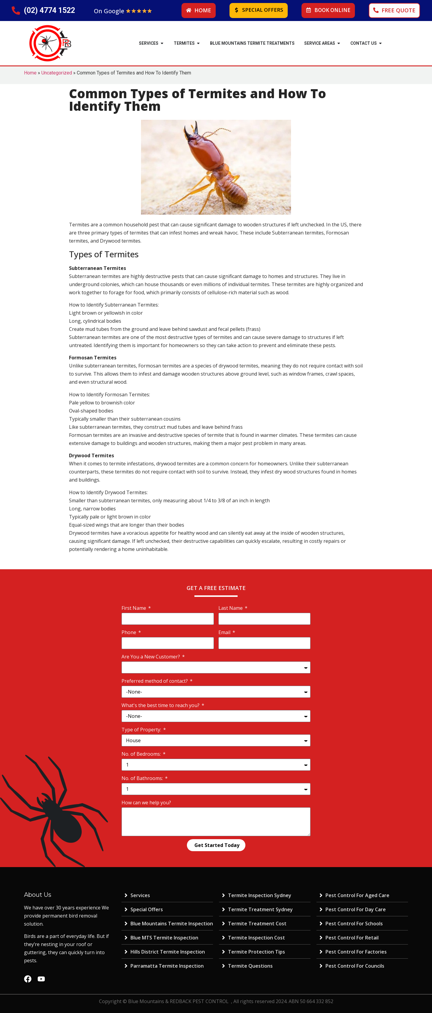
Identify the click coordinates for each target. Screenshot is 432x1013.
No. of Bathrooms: (143, 778)
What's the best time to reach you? (161, 705)
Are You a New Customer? (151, 656)
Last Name (231, 608)
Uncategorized (56, 73)
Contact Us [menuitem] (363, 43)
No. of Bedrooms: (142, 754)
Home (30, 73)
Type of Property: (142, 729)
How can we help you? (146, 802)
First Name (134, 608)
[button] (162, 43)
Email (225, 632)
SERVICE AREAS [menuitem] (319, 43)
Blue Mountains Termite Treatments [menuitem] (252, 43)
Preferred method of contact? (155, 681)
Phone (129, 632)
